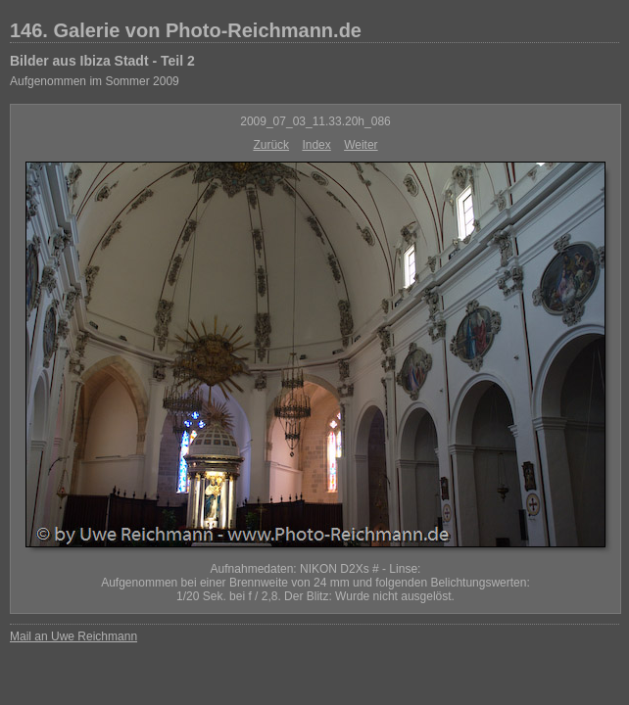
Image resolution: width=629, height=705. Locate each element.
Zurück (271, 145)
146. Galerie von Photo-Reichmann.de (186, 30)
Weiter (360, 145)
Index (316, 145)
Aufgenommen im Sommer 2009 (94, 81)
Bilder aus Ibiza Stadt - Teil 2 (102, 61)
